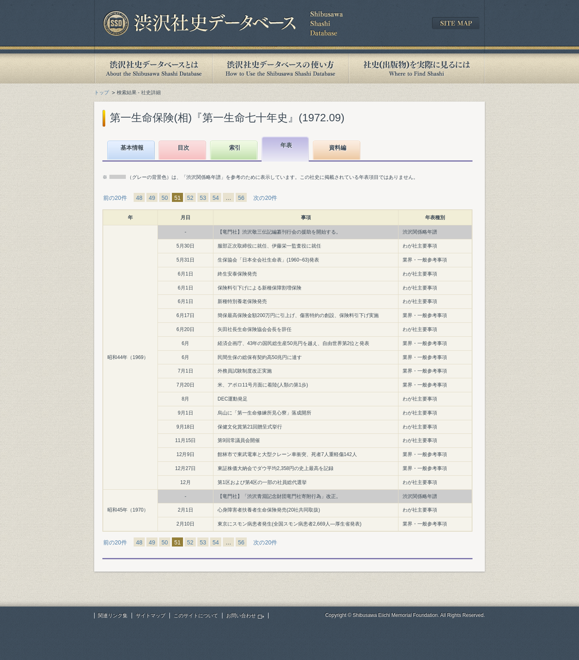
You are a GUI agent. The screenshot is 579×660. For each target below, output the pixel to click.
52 (190, 198)
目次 (183, 147)
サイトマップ (150, 615)
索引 (235, 147)
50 (165, 198)
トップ (101, 92)
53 (203, 198)
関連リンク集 (112, 615)
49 (152, 198)
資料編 (337, 147)
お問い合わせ (241, 615)
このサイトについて (196, 615)
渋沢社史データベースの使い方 (280, 68)
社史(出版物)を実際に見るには (416, 68)
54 (216, 198)
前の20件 (115, 198)
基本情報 (132, 147)
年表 (286, 145)
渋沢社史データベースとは (153, 68)
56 (241, 198)
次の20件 (265, 198)
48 (139, 198)
